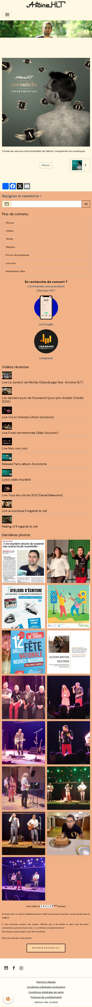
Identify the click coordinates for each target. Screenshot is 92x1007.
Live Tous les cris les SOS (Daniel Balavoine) (32, 495)
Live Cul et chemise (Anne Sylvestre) (28, 417)
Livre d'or (11, 263)
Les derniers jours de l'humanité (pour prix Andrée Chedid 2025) (42, 400)
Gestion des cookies (46, 1002)
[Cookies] (8, 998)
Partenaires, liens (15, 271)
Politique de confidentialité (46, 997)
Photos (10, 222)
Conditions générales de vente (46, 992)
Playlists (10, 247)
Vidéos (10, 230)
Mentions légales (46, 982)
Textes (9, 238)
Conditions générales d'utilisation (46, 987)
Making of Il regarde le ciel (20, 527)
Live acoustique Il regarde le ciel (24, 511)
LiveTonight (46, 324)
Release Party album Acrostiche (24, 464)
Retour (46, 165)
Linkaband (46, 358)
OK (86, 204)
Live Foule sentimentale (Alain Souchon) (30, 433)
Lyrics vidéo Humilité (16, 480)
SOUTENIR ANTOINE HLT (46, 948)
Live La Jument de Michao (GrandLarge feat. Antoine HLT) (42, 382)
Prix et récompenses (17, 255)
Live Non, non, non (14, 448)
